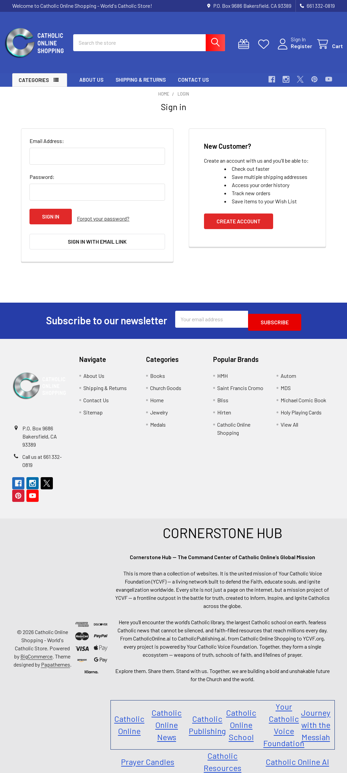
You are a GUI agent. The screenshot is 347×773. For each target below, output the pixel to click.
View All (289, 419)
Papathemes (55, 659)
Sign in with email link (97, 243)
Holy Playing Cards (301, 407)
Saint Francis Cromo (240, 383)
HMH (222, 370)
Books (157, 370)
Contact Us (193, 86)
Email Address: (46, 147)
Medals (158, 419)
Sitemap (93, 407)
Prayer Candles (147, 756)
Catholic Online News (166, 720)
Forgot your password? (103, 222)
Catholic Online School (241, 720)
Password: (42, 183)
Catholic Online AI (297, 756)
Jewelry (159, 407)
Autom (288, 370)
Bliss (222, 395)
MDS (286, 383)
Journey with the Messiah (315, 720)
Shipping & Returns (141, 86)
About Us (91, 86)
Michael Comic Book (303, 395)
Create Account (239, 227)
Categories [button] (34, 86)
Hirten (224, 407)
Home (157, 395)
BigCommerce (36, 651)
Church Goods (165, 383)
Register (293, 50)
